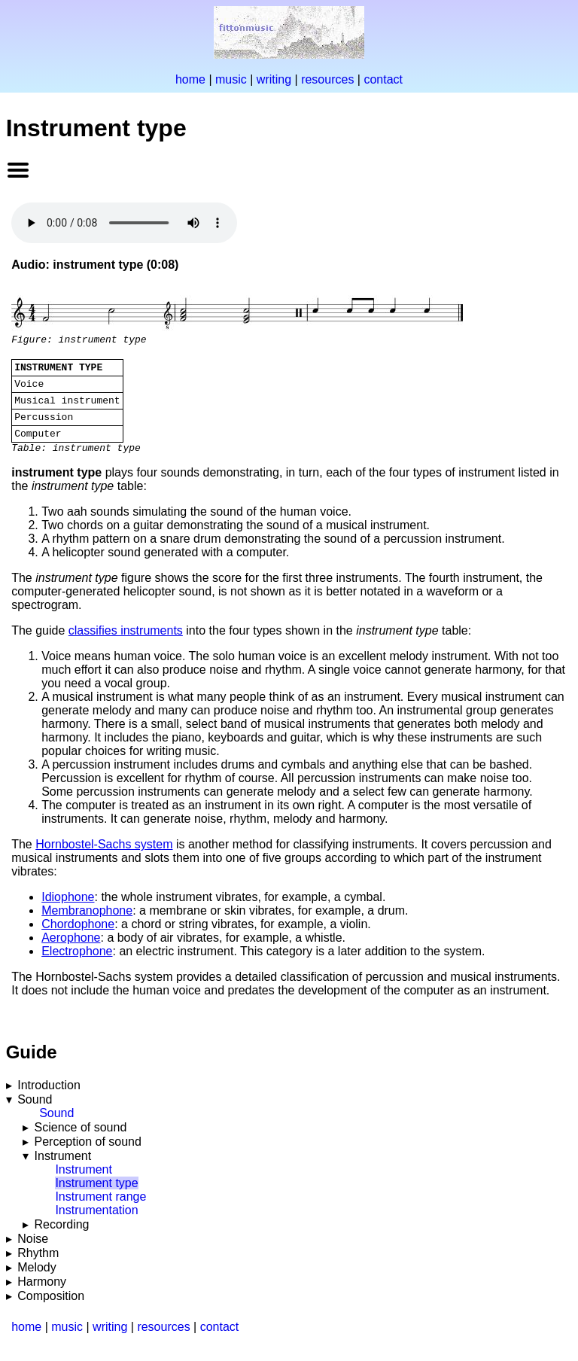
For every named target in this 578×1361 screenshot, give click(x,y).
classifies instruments (125, 646)
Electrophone (76, 967)
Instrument (63, 1171)
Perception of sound (88, 1157)
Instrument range (100, 1212)
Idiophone (67, 912)
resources (327, 79)
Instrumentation (96, 1225)
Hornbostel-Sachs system (103, 860)
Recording (62, 1240)
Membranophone (86, 926)
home (190, 79)
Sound (34, 1115)
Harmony (41, 1297)
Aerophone (70, 953)
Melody (36, 1283)
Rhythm (38, 1268)
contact (383, 79)
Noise (32, 1254)
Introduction (49, 1101)
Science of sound (81, 1143)
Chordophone (77, 939)
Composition (50, 1311)
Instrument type (96, 1198)
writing (274, 79)
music (231, 79)
